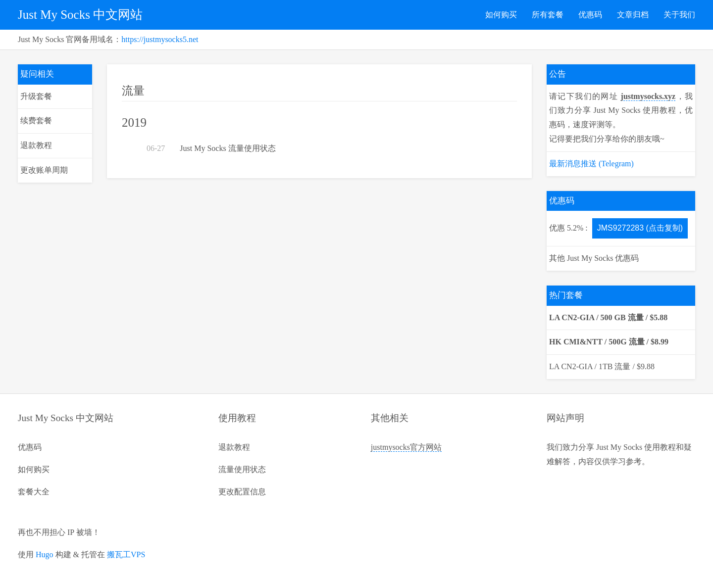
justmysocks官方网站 (406, 447)
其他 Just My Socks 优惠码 (594, 258)
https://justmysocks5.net (159, 39)
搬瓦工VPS (126, 554)
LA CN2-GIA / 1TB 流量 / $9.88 (602, 366)
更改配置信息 (242, 491)
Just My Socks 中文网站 (80, 14)
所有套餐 (547, 14)
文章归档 (633, 14)
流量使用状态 (242, 469)
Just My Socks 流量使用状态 (227, 148)
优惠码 (590, 14)
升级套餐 (36, 96)
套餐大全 (34, 491)
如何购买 (501, 14)
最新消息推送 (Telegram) (591, 163)
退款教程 (36, 145)
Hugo (44, 554)
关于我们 (679, 14)
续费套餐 (36, 120)
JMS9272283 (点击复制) (640, 228)
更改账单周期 (44, 170)
